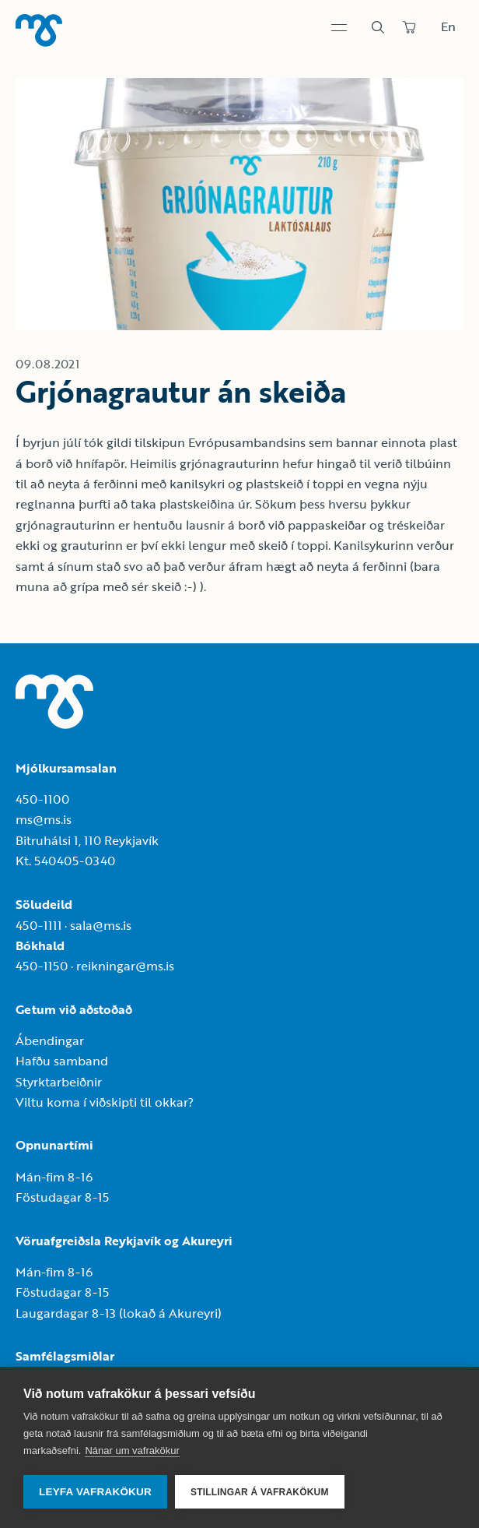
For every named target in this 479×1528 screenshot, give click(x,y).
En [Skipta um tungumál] (448, 26)
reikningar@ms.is (125, 965)
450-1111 (38, 925)
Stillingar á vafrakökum (260, 1492)
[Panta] (409, 27)
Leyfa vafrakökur (95, 1492)
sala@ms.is (100, 925)
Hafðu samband (62, 1060)
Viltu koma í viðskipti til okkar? (105, 1102)
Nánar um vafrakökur (132, 1450)
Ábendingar (50, 1040)
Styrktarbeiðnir (59, 1081)
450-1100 (42, 799)
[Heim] (39, 30)
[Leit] (377, 27)
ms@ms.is (44, 819)
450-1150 (42, 965)
